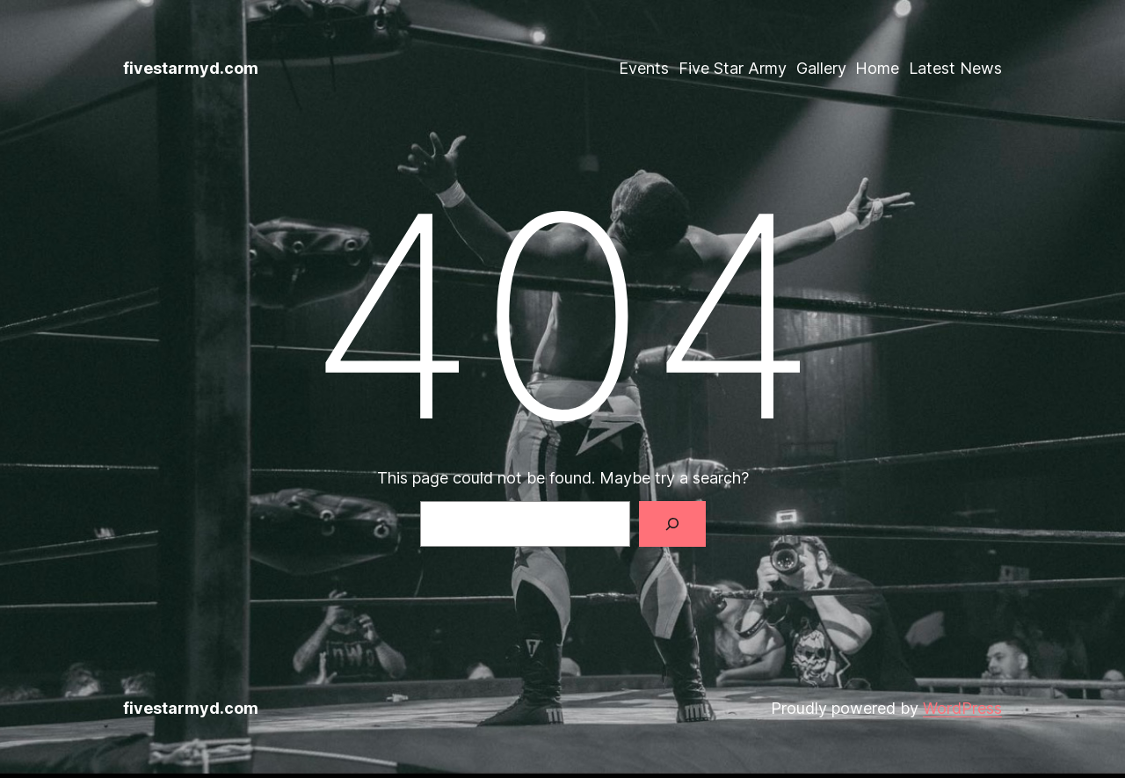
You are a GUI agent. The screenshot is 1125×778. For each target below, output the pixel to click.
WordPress (962, 708)
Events (644, 68)
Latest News (955, 68)
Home (877, 68)
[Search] (672, 524)
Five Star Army (733, 68)
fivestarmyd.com (190, 68)
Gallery (821, 68)
